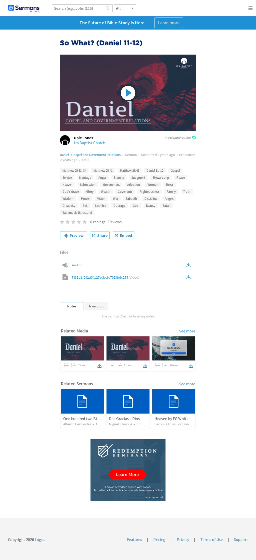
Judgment (138, 177)
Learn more (169, 23)
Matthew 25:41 (103, 170)
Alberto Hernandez (77, 424)
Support (241, 539)
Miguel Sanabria (120, 424)
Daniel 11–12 (154, 170)
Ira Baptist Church (89, 142)
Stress (169, 184)
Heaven (67, 184)
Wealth (105, 192)
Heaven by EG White (171, 418)
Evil (85, 206)
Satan (166, 206)
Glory (90, 192)
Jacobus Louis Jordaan (171, 424)
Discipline (150, 199)
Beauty (150, 206)
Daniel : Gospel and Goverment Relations (90, 154)
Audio (76, 265)
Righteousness (149, 192)
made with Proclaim (180, 138)
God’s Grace (70, 192)
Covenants (125, 192)
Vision (101, 199)
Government (111, 184)
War (115, 199)
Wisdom (68, 199)
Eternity (119, 177)
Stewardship (161, 177)
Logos (39, 539)
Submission (88, 184)
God (135, 206)
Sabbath (131, 199)
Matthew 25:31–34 (74, 170)
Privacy (183, 539)
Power (85, 199)
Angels (169, 199)
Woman (153, 184)
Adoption (133, 184)
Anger (102, 177)
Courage (119, 206)
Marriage (85, 177)
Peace (180, 177)
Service (67, 177)
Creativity (68, 206)
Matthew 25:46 (129, 170)
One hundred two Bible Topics (88, 418)
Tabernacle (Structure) (77, 213)
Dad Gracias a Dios (124, 418)
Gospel (175, 170)
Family (171, 192)
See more (187, 330)
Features (134, 539)
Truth (186, 192)
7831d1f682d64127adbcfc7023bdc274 (105, 277)
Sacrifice (100, 206)
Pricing (159, 539)
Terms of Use (211, 539)
